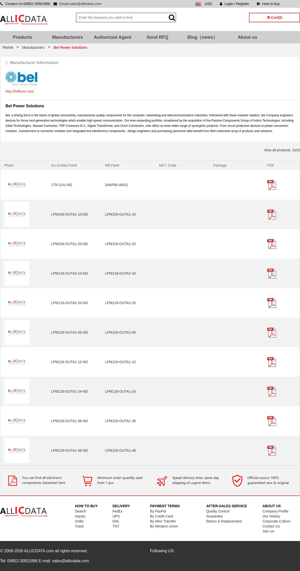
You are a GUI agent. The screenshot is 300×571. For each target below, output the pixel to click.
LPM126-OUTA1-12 (120, 362)
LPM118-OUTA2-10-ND (69, 273)
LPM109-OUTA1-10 (120, 214)
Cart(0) (274, 18)
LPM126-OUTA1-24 (120, 391)
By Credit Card (161, 516)
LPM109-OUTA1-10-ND (69, 214)
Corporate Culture (276, 521)
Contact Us (271, 526)
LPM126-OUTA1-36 (120, 421)
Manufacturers (67, 37)
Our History (271, 516)
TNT (115, 526)
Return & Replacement (224, 521)
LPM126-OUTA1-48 (120, 450)
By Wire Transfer (163, 521)
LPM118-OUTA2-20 (120, 303)
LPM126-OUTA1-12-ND (69, 362)
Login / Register (234, 4)
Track (79, 526)
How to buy (268, 4)
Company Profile (275, 511)
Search (80, 511)
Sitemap (293, 4)
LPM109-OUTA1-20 (120, 244)
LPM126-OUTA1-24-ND (69, 391)
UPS (116, 516)
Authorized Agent (112, 37)
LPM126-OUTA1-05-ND (69, 332)
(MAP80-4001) (116, 185)
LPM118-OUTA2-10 (120, 273)
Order (79, 521)
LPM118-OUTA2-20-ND (69, 303)
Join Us (268, 531)
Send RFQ (157, 37)
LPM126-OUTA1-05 (120, 332)
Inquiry (80, 516)
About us (247, 37)
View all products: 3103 (282, 150)
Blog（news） (202, 37)
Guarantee (214, 516)
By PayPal (158, 511)
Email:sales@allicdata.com (81, 4)
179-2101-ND (61, 185)
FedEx (117, 511)
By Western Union (164, 526)
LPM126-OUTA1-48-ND (69, 450)
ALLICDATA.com (39, 551)
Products (22, 37)
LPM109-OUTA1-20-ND (69, 244)
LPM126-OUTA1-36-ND (69, 421)
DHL (116, 521)
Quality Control (218, 511)
